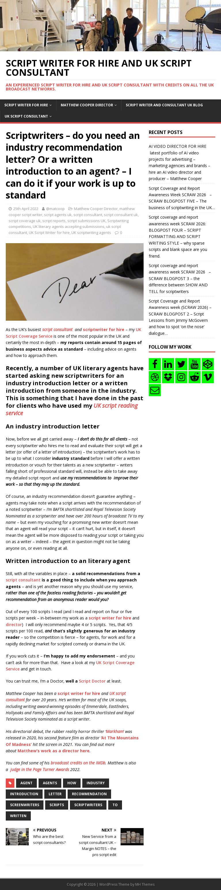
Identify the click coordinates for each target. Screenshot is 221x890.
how (71, 783)
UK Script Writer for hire (49, 232)
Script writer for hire (26, 105)
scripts (56, 804)
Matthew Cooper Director (87, 105)
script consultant (87, 214)
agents (50, 783)
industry (96, 783)
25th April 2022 (25, 208)
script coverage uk (25, 220)
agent (26, 783)
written (18, 815)
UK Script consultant (26, 116)
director (14, 624)
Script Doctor (92, 681)
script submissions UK (86, 220)
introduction (24, 793)
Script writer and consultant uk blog (164, 105)
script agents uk (58, 214)
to (115, 804)
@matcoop (55, 208)
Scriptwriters (88, 804)
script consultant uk (121, 214)
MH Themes (145, 884)
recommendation (89, 793)
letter (55, 793)
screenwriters (24, 804)
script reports (54, 220)
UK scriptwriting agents (91, 232)
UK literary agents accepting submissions (68, 226)
